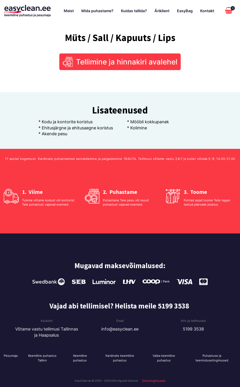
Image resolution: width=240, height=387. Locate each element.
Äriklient (161, 10)
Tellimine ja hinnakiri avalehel (126, 62)
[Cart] (230, 10)
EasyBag (185, 10)
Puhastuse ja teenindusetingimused (211, 358)
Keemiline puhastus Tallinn (42, 358)
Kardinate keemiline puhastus (119, 358)
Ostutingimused (153, 381)
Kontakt (207, 10)
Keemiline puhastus (80, 358)
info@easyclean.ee (120, 329)
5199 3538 (193, 329)
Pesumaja (11, 355)
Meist (69, 10)
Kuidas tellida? (134, 10)
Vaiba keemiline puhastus (164, 358)
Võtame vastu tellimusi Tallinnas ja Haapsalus (46, 332)
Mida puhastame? (97, 10)
